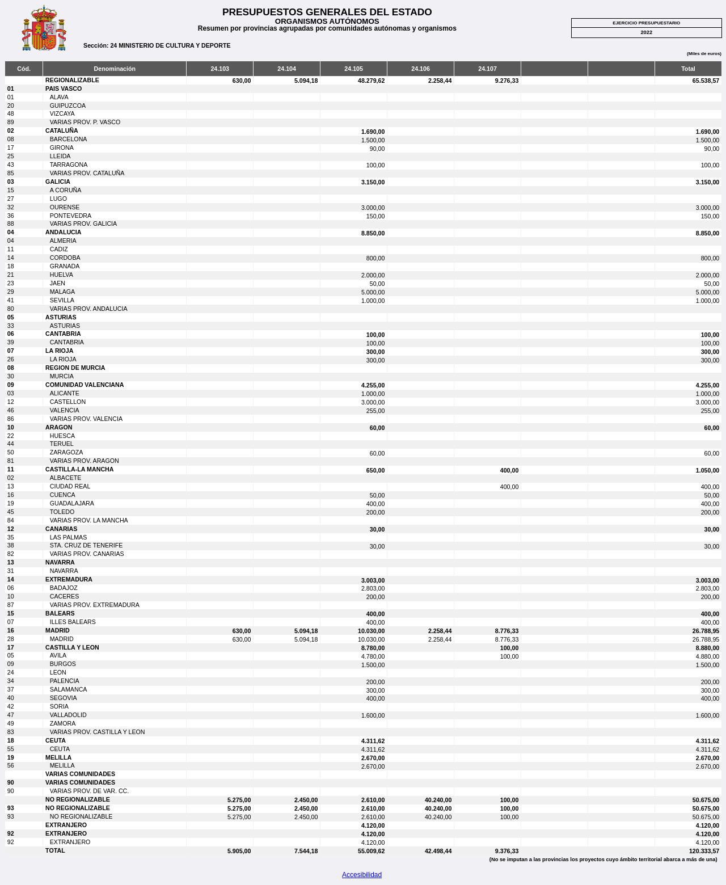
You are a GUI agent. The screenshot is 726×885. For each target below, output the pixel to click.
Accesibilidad (362, 875)
